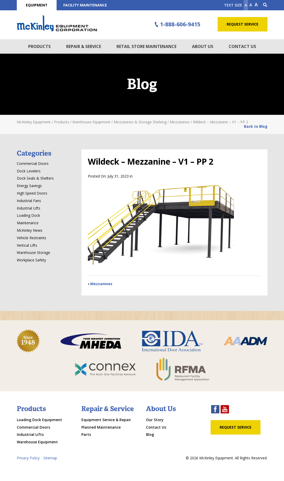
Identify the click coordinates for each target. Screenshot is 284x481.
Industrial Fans (29, 200)
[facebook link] (215, 410)
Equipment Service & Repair (106, 419)
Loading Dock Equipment (39, 419)
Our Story (155, 419)
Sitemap (50, 457)
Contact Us (242, 46)
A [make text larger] (256, 4)
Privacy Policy (28, 457)
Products (39, 46)
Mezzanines (101, 283)
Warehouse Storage (33, 252)
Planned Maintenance (101, 427)
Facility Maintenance (85, 5)
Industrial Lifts (28, 208)
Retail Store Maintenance (146, 46)
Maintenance (28, 222)
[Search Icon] (265, 5)
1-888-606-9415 (176, 24)
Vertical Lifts (27, 245)
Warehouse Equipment (37, 441)
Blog (150, 434)
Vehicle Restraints (31, 237)
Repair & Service (83, 46)
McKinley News (29, 230)
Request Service (242, 24)
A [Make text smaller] (246, 5)
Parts (86, 434)
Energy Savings (29, 185)
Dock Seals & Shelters (35, 178)
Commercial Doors (33, 163)
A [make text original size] (250, 5)
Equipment (37, 5)
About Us (202, 46)
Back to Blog (255, 126)
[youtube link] (225, 410)
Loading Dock (28, 215)
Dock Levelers (29, 171)
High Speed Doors (32, 193)
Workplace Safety (31, 260)
